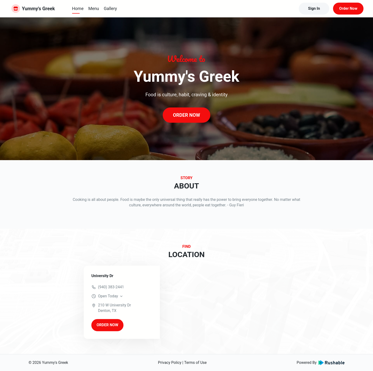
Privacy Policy (170, 362)
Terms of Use (195, 362)
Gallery (110, 8)
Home (77, 8)
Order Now (348, 8)
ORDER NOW (186, 115)
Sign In (314, 8)
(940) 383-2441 (111, 287)
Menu (93, 8)
